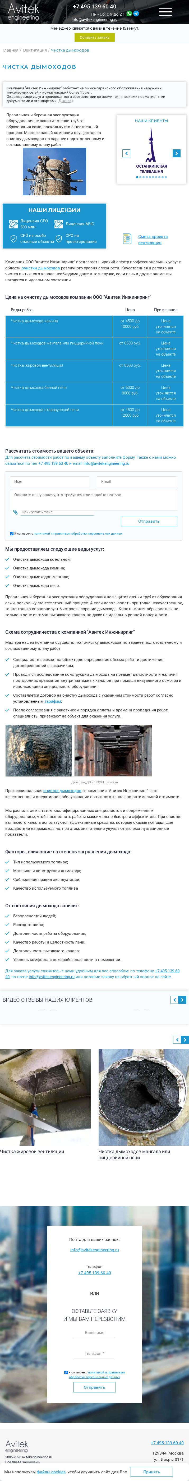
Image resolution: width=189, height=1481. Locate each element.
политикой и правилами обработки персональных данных (78, 532)
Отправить (94, 1385)
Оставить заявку (94, 37)
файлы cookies (51, 1471)
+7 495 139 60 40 (94, 6)
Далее (64, 100)
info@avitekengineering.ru (94, 20)
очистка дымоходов (62, 789)
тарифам (53, 699)
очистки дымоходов (41, 268)
